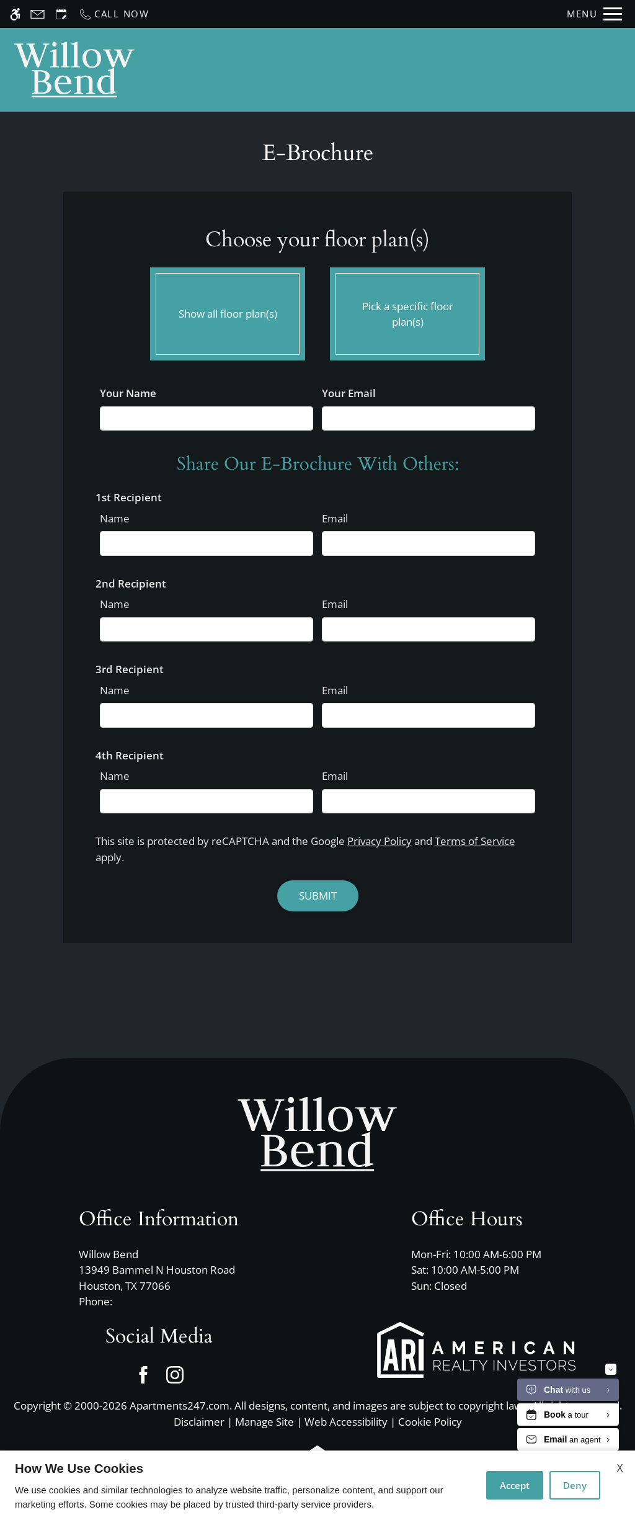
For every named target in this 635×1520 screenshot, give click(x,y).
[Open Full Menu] (594, 14)
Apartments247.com (179, 1405)
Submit (318, 895)
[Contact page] (37, 14)
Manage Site (264, 1422)
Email (335, 518)
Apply (425, 69)
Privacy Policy (379, 841)
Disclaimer (199, 1422)
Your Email (349, 393)
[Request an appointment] (61, 14)
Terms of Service (475, 841)
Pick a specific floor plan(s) (407, 310)
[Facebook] (143, 1374)
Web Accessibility (346, 1422)
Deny (575, 1485)
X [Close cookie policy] (620, 1468)
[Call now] (114, 14)
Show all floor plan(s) (227, 310)
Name (115, 518)
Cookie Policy (430, 1422)
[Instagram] (174, 1374)
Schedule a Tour (348, 69)
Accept (515, 1485)
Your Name (128, 393)
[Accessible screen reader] (15, 14)
